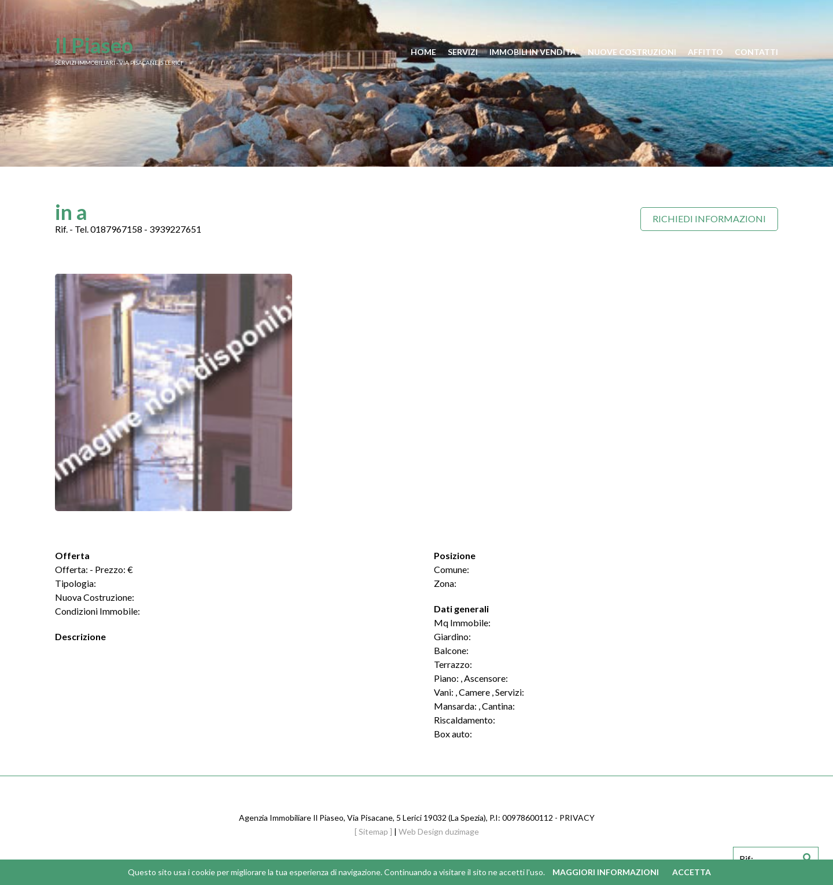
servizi (463, 52)
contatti (756, 52)
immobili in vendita (532, 52)
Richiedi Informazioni (709, 218)
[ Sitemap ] (373, 831)
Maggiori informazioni (605, 872)
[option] (173, 392)
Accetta (691, 872)
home (423, 52)
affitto (705, 52)
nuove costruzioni (632, 52)
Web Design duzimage (439, 831)
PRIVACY (577, 817)
